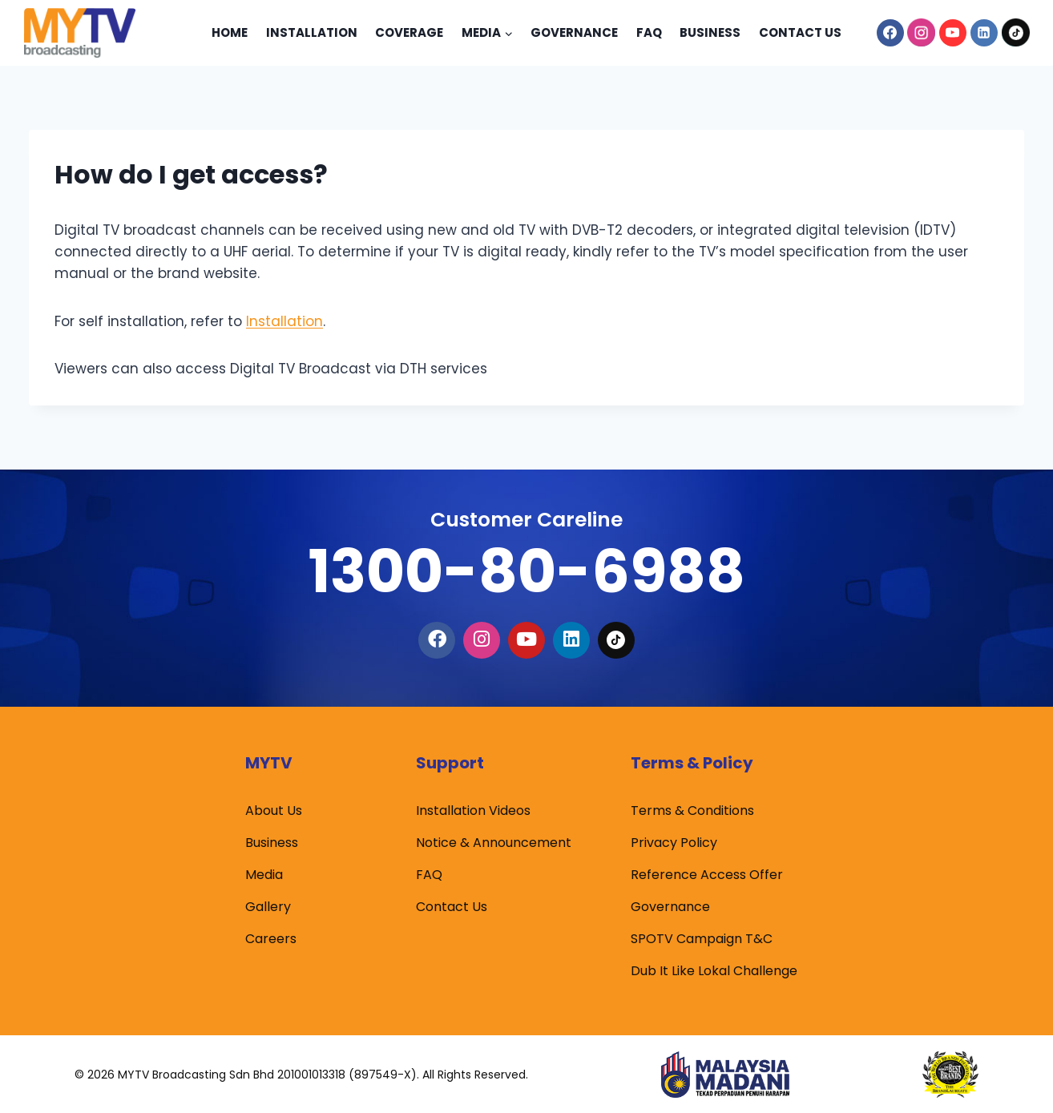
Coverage (409, 32)
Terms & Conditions (692, 810)
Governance (574, 32)
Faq (649, 32)
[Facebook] (890, 32)
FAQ (429, 874)
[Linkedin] (984, 32)
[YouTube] (952, 32)
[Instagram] (921, 32)
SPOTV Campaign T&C (702, 939)
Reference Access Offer (707, 874)
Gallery (268, 906)
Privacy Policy (674, 842)
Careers (271, 939)
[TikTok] (1015, 32)
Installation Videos (473, 810)
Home (230, 32)
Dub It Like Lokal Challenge (714, 971)
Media (264, 874)
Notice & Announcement (493, 842)
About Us (273, 810)
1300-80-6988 (526, 571)
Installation (311, 32)
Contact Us (800, 32)
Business (710, 32)
